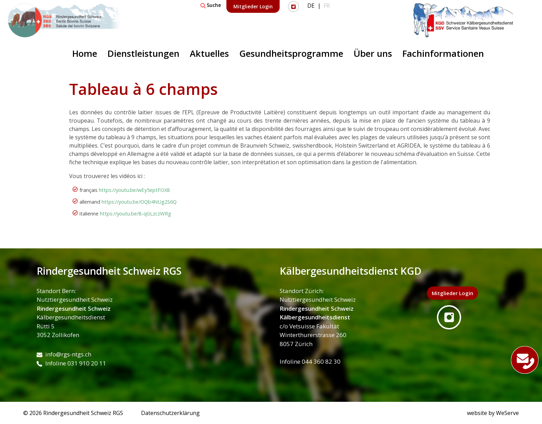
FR (327, 5)
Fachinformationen (443, 53)
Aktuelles (209, 53)
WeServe (507, 413)
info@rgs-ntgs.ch (64, 354)
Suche (210, 5)
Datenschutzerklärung (170, 413)
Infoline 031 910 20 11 (71, 363)
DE (311, 5)
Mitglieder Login (253, 6)
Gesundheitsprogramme (291, 53)
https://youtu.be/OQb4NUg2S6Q (139, 201)
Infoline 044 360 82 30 (310, 361)
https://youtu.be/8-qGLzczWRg (135, 213)
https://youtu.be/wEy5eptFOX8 (134, 189)
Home (84, 53)
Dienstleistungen (143, 53)
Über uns (373, 53)
